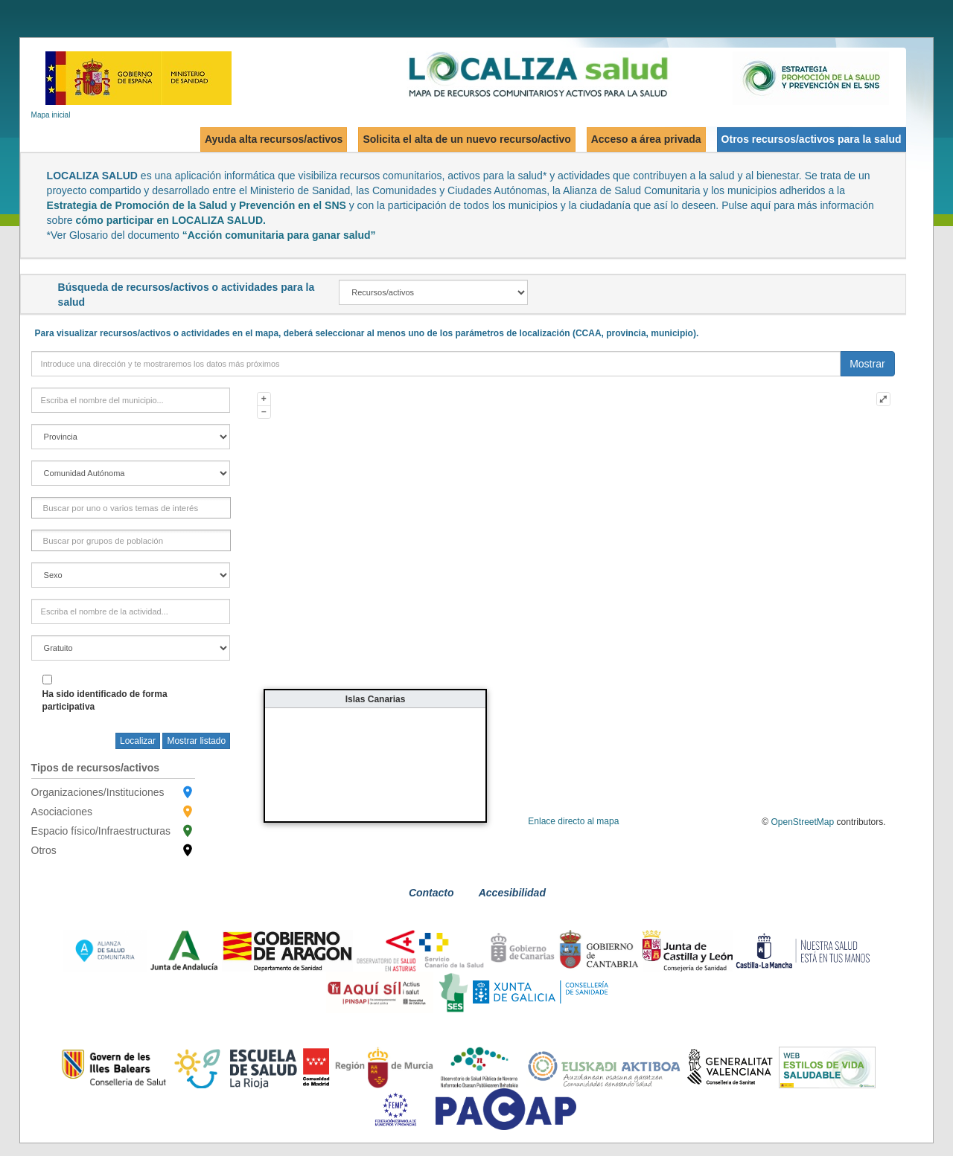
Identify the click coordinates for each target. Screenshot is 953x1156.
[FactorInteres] (123, 507)
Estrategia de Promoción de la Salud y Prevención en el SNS (196, 205)
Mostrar (867, 364)
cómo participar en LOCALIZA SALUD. (171, 220)
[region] (131, 473)
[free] (131, 648)
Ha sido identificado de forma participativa (105, 700)
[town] (131, 400)
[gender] (131, 575)
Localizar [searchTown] (138, 741)
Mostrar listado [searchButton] (196, 741)
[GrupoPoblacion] (105, 540)
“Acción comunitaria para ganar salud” (279, 235)
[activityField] (131, 611)
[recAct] (433, 292)
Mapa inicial (51, 115)
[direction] (436, 363)
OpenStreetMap (803, 822)
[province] (131, 436)
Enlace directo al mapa (573, 821)
